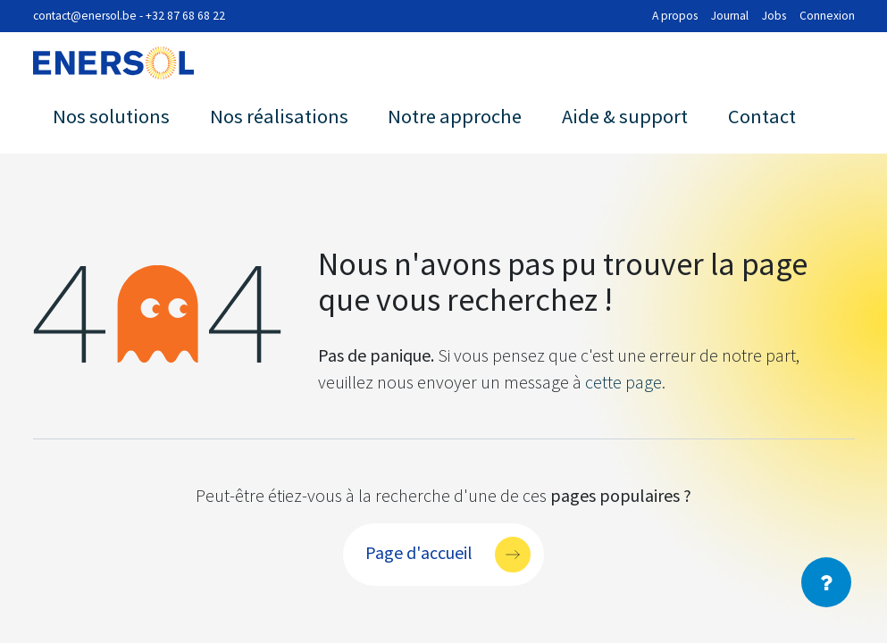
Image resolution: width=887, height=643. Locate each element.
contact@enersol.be (85, 15)
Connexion (827, 15)
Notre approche (455, 116)
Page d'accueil (419, 551)
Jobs (774, 15)
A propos (675, 15)
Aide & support (625, 116)
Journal (730, 15)
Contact (762, 116)
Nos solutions (111, 116)
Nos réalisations (279, 116)
